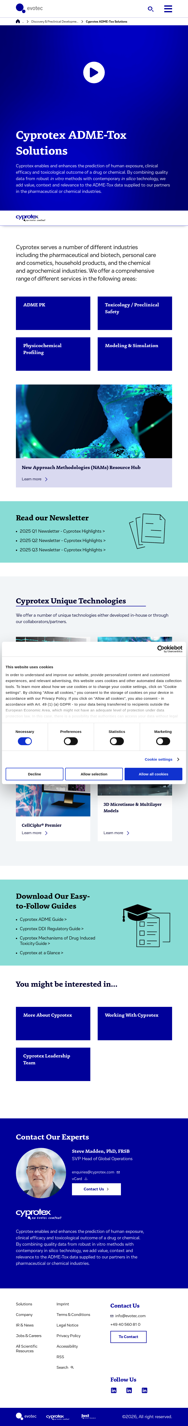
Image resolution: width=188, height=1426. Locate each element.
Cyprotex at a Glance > (41, 953)
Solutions (24, 1304)
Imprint (63, 1304)
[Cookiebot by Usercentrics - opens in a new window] (161, 649)
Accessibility (67, 1346)
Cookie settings (158, 759)
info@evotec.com (128, 1316)
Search (65, 1367)
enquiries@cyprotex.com (96, 1172)
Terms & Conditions (73, 1315)
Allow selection (94, 774)
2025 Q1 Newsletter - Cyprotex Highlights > (62, 531)
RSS (60, 1357)
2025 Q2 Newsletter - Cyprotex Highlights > (63, 541)
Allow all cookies (153, 774)
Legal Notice (67, 1325)
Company (24, 1315)
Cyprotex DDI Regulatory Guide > (52, 929)
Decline (34, 774)
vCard (79, 1179)
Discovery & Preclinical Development (55, 21)
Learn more (35, 479)
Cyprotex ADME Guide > (43, 919)
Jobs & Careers (28, 1336)
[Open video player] (94, 72)
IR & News (25, 1325)
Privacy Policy (69, 1336)
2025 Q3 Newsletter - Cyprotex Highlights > (63, 550)
